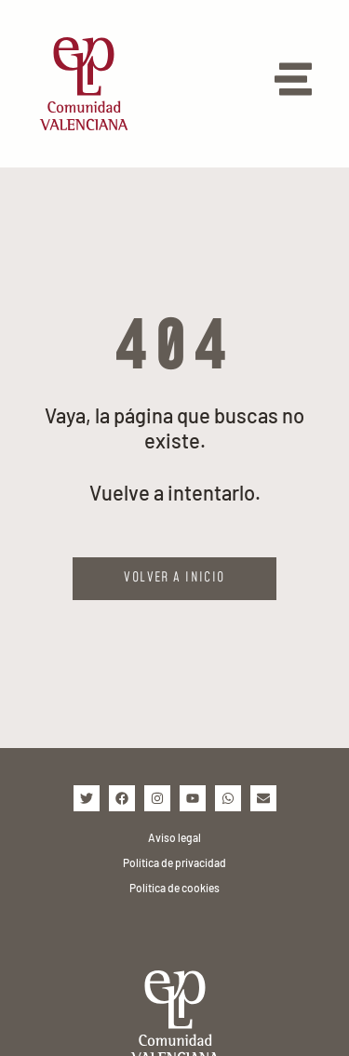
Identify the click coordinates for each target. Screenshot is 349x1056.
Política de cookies (174, 887)
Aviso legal (174, 837)
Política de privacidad (174, 862)
